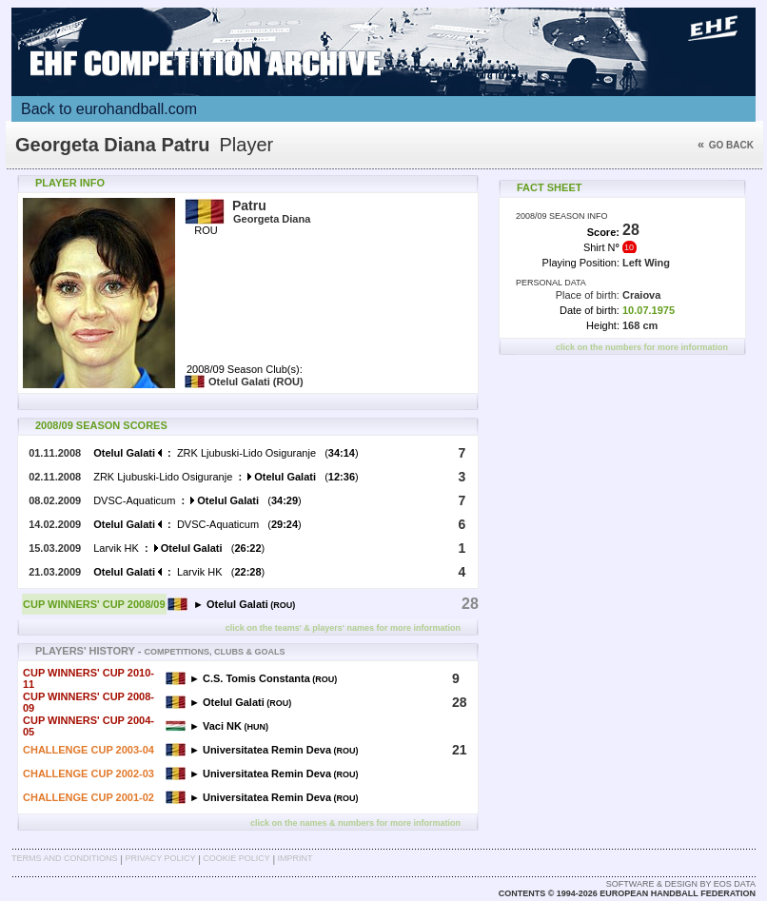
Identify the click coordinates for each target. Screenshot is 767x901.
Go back (726, 145)
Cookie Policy (236, 858)
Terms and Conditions (64, 858)
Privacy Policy (160, 858)
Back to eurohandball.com (109, 109)
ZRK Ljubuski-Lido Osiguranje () (225, 453)
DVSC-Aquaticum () (197, 500)
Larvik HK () (179, 548)
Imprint (295, 858)
